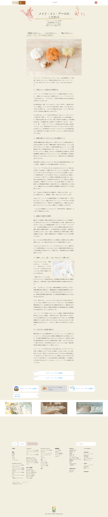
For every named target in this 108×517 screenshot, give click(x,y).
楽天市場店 (86, 456)
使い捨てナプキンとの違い (32, 461)
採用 (70, 462)
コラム (13, 456)
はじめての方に (29, 469)
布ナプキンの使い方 (30, 470)
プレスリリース (58, 454)
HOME (13, 448)
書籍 (42, 468)
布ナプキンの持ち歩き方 (31, 472)
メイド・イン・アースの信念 (48, 378)
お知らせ (57, 451)
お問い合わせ (78, 2)
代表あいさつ (72, 451)
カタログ (57, 456)
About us (70, 2)
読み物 (13, 453)
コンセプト (54, 2)
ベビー (42, 456)
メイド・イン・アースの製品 (60, 373)
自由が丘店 (86, 455)
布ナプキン (62, 2)
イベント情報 (58, 450)
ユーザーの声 (29, 478)
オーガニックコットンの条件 (18, 467)
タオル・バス (43, 460)
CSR (13, 455)
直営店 (70, 453)
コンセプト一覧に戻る (26, 395)
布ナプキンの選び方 (30, 475)
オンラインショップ (88, 2)
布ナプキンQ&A (29, 476)
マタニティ (43, 457)
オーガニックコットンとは (45, 2)
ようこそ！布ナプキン (88, 458)
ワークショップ (72, 456)
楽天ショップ (86, 468)
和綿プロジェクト (87, 460)
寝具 (42, 459)
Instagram (86, 471)
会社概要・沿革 (72, 450)
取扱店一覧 (71, 454)
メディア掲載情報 (59, 453)
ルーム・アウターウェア (46, 454)
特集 (36, 2)
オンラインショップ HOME (46, 450)
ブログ (13, 458)
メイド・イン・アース (88, 453)
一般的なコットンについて (17, 478)
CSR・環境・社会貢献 (74, 457)
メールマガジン (15, 460)
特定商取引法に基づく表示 (17, 483)
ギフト (42, 467)
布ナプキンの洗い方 (30, 473)
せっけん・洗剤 (44, 462)
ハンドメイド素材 (44, 465)
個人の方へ (71, 471)
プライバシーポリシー (16, 482)
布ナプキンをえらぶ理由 (31, 459)
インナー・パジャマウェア (46, 453)
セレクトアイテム (44, 464)
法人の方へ (71, 470)
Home (30, 2)
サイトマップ (24, 482)
